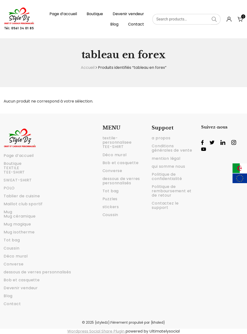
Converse (13, 264)
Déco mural (16, 256)
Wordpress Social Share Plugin (96, 331)
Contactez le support (165, 205)
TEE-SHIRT (14, 172)
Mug (8, 212)
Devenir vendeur (128, 14)
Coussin (12, 248)
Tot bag (12, 240)
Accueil (88, 67)
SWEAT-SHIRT (18, 180)
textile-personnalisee (117, 140)
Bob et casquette (22, 280)
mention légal (166, 158)
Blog (114, 24)
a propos (161, 138)
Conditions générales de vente (172, 148)
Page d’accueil (63, 14)
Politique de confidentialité (167, 176)
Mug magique (17, 224)
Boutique (95, 14)
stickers (111, 207)
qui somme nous (168, 166)
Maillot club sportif (23, 204)
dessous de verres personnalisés (37, 272)
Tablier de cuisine (22, 196)
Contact (136, 24)
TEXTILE (11, 168)
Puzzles (110, 199)
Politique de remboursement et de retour (172, 191)
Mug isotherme (19, 232)
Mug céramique (19, 216)
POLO (9, 188)
